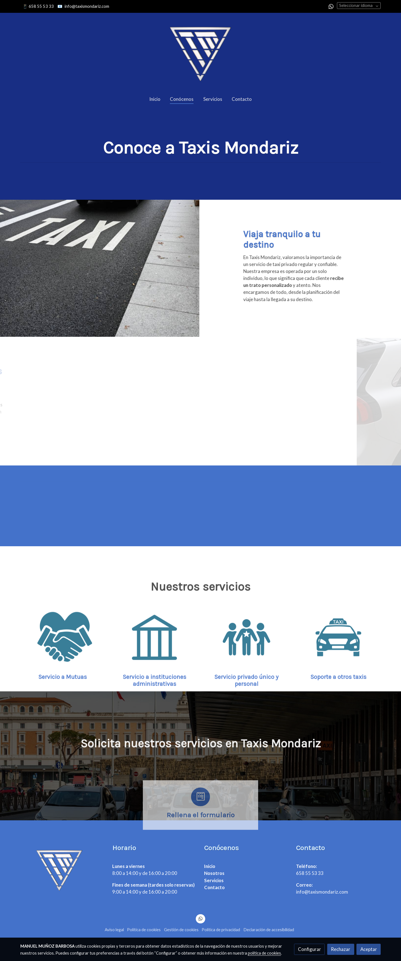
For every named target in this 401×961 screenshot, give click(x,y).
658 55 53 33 (41, 6)
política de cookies (264, 953)
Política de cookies (144, 929)
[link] (200, 51)
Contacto (214, 887)
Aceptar (368, 949)
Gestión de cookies (181, 929)
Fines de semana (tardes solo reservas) (153, 885)
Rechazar (340, 949)
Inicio (209, 866)
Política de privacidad (221, 929)
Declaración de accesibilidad (268, 929)
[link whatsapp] (331, 6)
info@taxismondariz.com (87, 6)
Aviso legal (114, 929)
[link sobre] (62, 869)
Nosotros (214, 873)
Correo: (304, 885)
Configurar (309, 949)
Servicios (214, 880)
